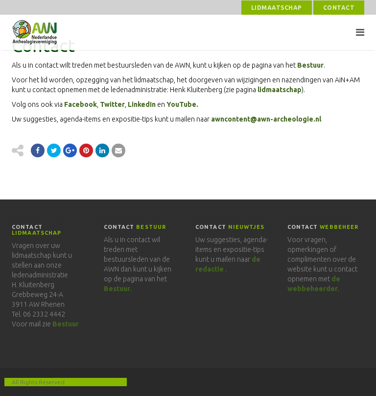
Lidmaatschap (276, 7)
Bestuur (310, 65)
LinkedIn (142, 104)
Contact (338, 7)
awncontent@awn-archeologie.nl (266, 119)
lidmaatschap (280, 90)
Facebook (80, 104)
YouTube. (182, 104)
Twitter (112, 104)
